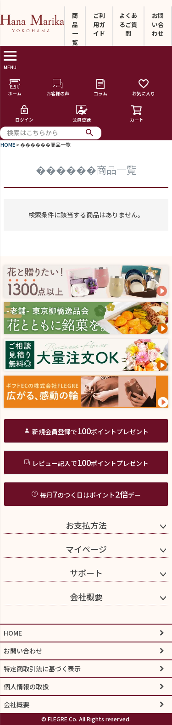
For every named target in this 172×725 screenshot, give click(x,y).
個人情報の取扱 (26, 686)
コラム (100, 87)
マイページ (86, 549)
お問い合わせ (158, 24)
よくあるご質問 (128, 24)
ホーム (15, 87)
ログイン (24, 113)
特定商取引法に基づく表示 (42, 668)
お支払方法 (86, 525)
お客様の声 (57, 87)
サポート (86, 573)
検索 (90, 133)
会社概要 (86, 597)
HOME (7, 144)
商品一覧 (75, 29)
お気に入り (143, 87)
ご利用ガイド (99, 24)
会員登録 (81, 113)
